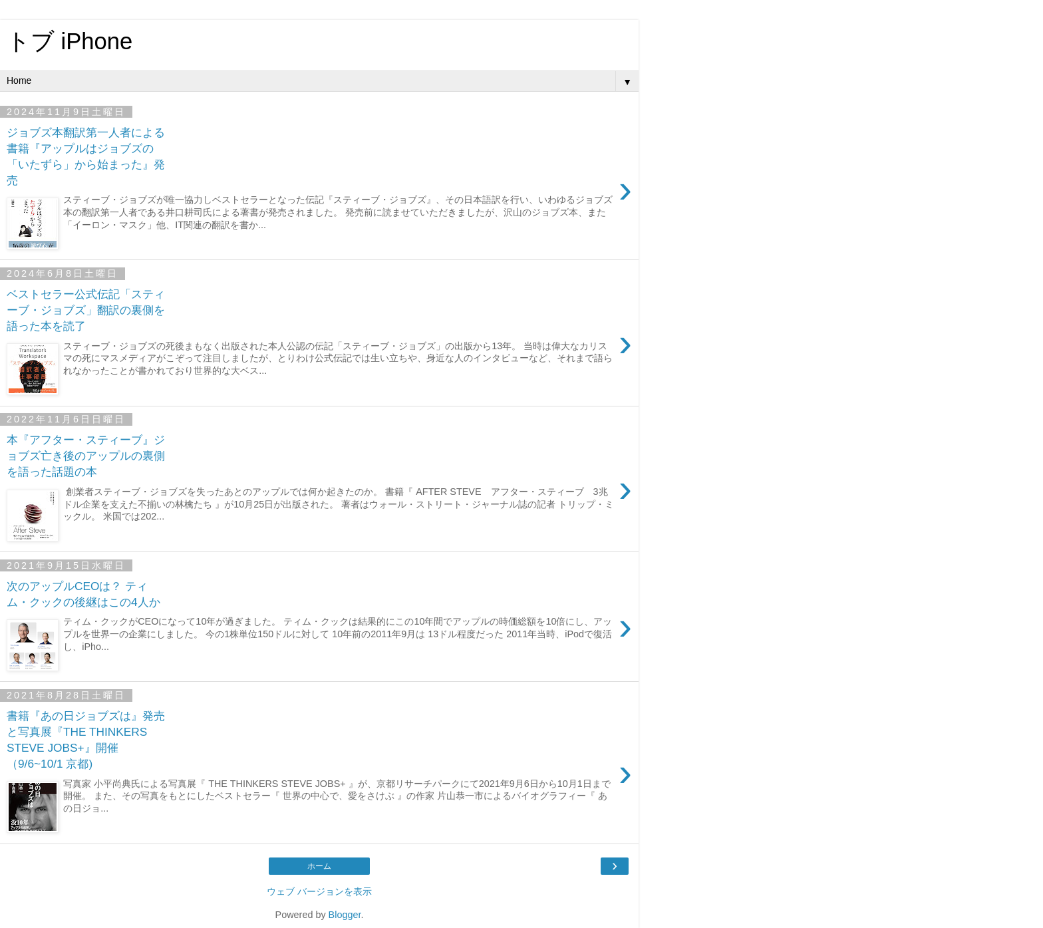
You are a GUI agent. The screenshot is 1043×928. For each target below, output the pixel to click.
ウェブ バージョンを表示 (319, 891)
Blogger (345, 914)
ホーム (319, 866)
